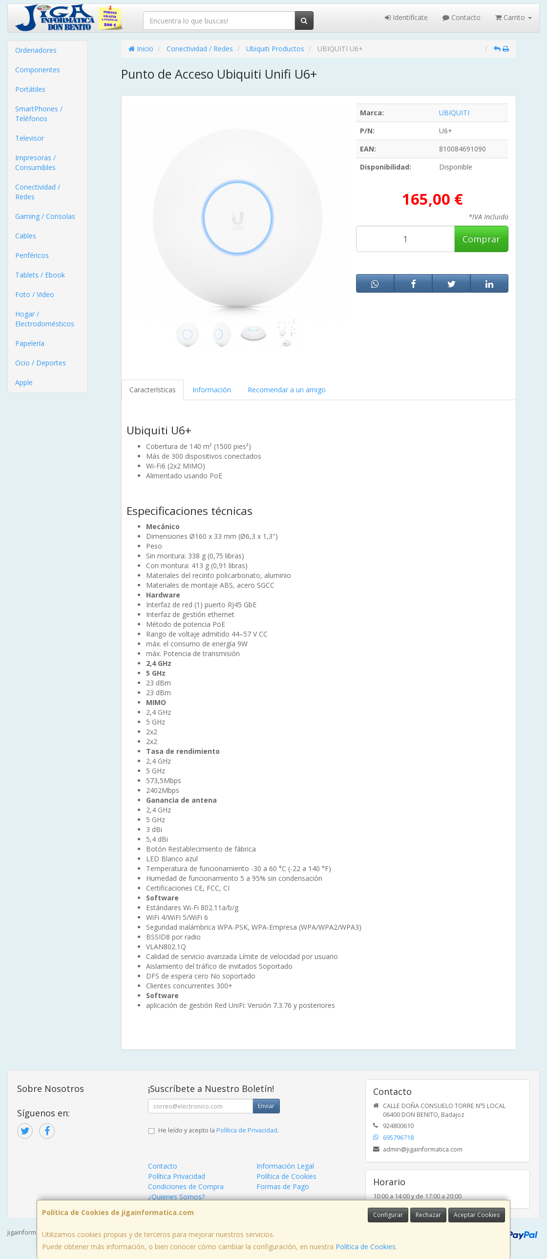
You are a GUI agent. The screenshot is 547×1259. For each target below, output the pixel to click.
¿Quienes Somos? (176, 1196)
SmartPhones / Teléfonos (39, 113)
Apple (24, 382)
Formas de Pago (282, 1186)
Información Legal (285, 1166)
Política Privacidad (176, 1176)
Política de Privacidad (246, 1130)
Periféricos (32, 255)
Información (211, 389)
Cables (25, 235)
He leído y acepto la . (218, 1130)
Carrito (513, 17)
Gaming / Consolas (45, 216)
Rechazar (428, 1215)
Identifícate (406, 17)
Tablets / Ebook (40, 274)
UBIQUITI (454, 112)
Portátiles (30, 89)
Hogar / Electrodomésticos (44, 318)
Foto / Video (34, 294)
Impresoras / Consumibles (35, 162)
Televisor (29, 138)
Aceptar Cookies (477, 1215)
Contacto (461, 17)
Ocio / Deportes (40, 362)
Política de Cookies (366, 1246)
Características (152, 389)
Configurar (388, 1215)
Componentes (37, 69)
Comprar (481, 239)
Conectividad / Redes (37, 191)
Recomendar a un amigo (287, 389)
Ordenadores (36, 50)
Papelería (29, 343)
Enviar (266, 1106)
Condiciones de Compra (186, 1186)
